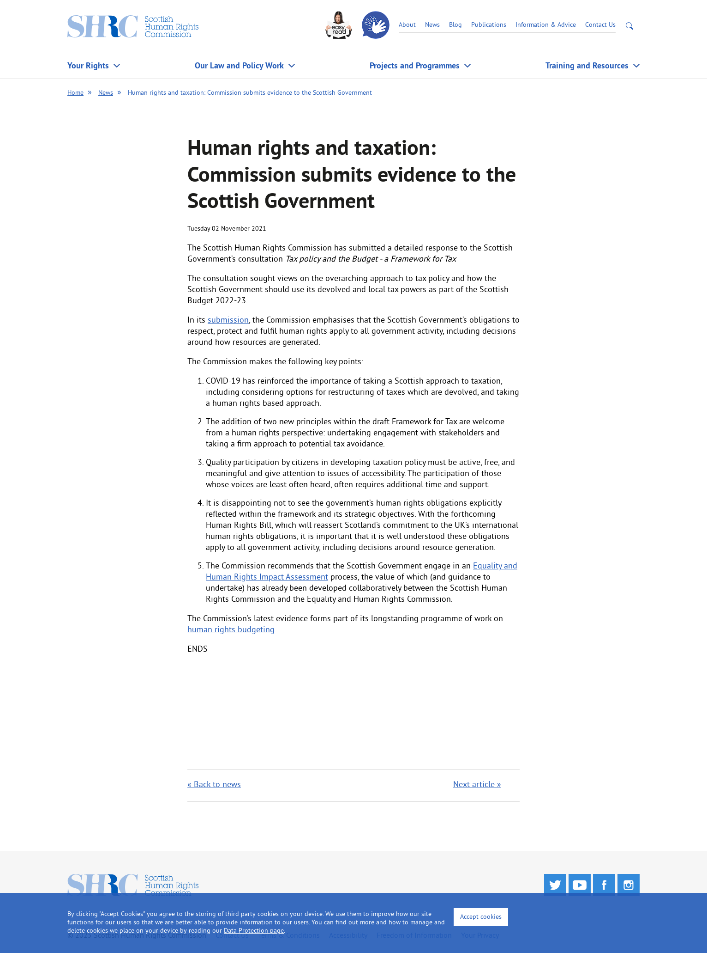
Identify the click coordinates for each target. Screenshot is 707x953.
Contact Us (600, 25)
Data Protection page (254, 931)
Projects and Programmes (415, 65)
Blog (455, 25)
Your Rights (88, 65)
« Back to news (214, 785)
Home (75, 93)
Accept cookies (481, 917)
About (407, 25)
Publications (488, 25)
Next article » (477, 785)
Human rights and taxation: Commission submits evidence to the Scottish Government (250, 93)
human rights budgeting (231, 630)
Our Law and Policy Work (239, 65)
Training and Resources (587, 65)
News (432, 25)
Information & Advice (545, 25)
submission (228, 320)
